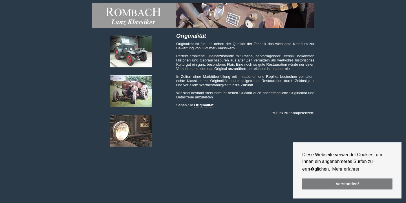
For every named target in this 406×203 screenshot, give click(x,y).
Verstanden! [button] (347, 184)
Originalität (204, 105)
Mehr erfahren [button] (346, 169)
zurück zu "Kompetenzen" (293, 113)
